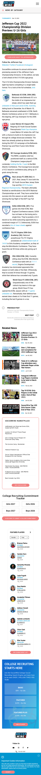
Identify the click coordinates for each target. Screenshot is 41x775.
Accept (8, 772)
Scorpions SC (21, 568)
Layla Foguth (21, 576)
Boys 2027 (10, 511)
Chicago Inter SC (22, 611)
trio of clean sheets (18, 225)
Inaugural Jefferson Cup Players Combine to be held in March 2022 (29, 379)
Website (5, 65)
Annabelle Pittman (23, 597)
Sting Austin (21, 590)
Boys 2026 (30, 511)
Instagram (29, 65)
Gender (13, 537)
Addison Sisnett (22, 608)
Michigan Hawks (22, 579)
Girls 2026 (30, 504)
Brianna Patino (22, 543)
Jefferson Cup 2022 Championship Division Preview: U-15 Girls (29, 336)
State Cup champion (29, 129)
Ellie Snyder (21, 640)
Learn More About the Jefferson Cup (20, 57)
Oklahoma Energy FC (24, 644)
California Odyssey (23, 547)
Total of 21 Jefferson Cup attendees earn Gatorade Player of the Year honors (30, 364)
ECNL (22, 343)
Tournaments (6, 18)
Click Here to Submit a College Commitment (20, 518)
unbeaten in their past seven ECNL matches (19, 106)
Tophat (19, 557)
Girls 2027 (10, 504)
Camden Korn (21, 554)
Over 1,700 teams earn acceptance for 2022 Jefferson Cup (29, 349)
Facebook (20, 65)
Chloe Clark (21, 630)
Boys (22, 355)
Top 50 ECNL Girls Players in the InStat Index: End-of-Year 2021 (29, 393)
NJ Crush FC (21, 622)
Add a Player (20, 724)
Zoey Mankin (21, 586)
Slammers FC (21, 633)
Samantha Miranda (23, 565)
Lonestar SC (21, 601)
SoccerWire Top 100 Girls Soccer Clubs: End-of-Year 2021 (29, 407)
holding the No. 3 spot (18, 164)
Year (22, 537)
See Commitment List (20, 652)
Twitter (12, 65)
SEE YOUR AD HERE (20, 485)
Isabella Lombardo (23, 619)
